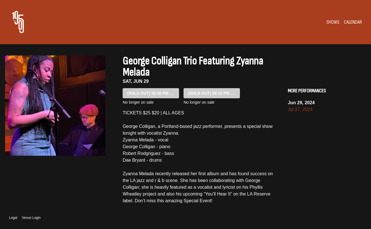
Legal (13, 218)
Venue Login (31, 218)
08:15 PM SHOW (214, 93)
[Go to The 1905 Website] (18, 22)
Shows (332, 22)
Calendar (353, 22)
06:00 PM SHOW (153, 93)
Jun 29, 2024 (301, 102)
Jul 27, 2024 (300, 109)
